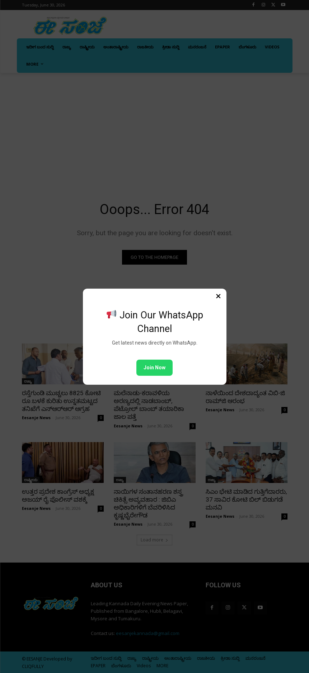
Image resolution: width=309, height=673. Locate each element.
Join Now (154, 367)
